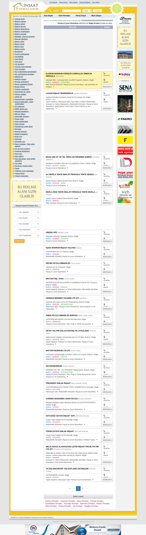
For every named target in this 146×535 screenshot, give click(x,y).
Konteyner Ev (36, 517)
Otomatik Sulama (22, 116)
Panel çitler (19, 119)
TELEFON (106, 74)
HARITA (105, 82)
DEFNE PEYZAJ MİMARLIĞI (58, 263)
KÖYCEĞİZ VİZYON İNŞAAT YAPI (60, 416)
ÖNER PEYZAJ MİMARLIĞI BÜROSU (62, 315)
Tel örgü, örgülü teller (24, 166)
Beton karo (19, 47)
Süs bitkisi (19, 156)
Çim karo (18, 62)
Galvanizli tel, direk (23, 92)
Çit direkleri (19, 64)
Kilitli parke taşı (21, 109)
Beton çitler (19, 42)
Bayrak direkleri (21, 39)
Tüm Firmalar (64, 16)
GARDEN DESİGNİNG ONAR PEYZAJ (62, 399)
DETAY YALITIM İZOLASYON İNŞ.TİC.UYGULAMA (67, 331)
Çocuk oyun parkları (23, 67)
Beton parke (20, 49)
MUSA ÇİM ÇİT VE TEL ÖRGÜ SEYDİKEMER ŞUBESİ (69, 157)
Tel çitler (18, 163)
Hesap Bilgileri (84, 2)
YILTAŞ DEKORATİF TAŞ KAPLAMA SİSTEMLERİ (67, 469)
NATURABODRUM (54, 366)
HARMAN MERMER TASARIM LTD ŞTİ (62, 298)
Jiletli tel (18, 97)
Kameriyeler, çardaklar (24, 99)
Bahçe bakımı (20, 21)
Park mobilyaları (21, 121)
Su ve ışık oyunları (22, 149)
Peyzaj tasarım (21, 132)
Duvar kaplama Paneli (24, 84)
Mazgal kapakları (22, 111)
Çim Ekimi (19, 59)
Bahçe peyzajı (20, 34)
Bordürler (19, 52)
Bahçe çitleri (20, 24)
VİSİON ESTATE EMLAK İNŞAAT (60, 431)
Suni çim (18, 154)
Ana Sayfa (53, 2)
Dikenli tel (19, 77)
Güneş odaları (20, 94)
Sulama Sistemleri (22, 151)
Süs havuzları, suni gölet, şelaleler (25, 160)
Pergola (18, 129)
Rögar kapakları (21, 134)
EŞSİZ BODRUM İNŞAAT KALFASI (61, 248)
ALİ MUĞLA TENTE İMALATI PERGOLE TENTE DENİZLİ (70, 174)
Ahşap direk (20, 19)
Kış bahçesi (19, 106)
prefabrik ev (125, 81)
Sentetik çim (20, 142)
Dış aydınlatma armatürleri (25, 72)
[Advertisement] (68, 50)
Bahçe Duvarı (20, 26)
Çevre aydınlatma (22, 54)
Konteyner (14, 517)
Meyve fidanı (20, 114)
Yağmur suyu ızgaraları (24, 171)
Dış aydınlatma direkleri (24, 74)
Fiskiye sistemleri (22, 89)
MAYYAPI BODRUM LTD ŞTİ (58, 350)
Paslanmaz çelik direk (24, 127)
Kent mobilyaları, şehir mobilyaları (24, 103)
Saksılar (18, 139)
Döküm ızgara (20, 79)
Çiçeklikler (19, 57)
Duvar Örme (20, 87)
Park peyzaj (19, 124)
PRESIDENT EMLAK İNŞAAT (58, 383)
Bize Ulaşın (73, 2)
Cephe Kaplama (24, 517)
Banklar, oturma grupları (25, 37)
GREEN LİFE (51, 232)
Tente (17, 168)
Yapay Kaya (19, 173)
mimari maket (47, 517)
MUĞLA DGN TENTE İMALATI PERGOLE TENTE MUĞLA (70, 192)
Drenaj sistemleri (22, 82)
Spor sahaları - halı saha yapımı (25, 145)
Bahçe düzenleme (22, 29)
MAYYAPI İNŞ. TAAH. (55, 279)
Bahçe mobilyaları (22, 32)
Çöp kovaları (20, 69)
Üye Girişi (96, 2)
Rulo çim (18, 137)
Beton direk (19, 44)
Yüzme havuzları (21, 176)
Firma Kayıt (63, 2)
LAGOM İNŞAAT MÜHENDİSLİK (59, 93)
